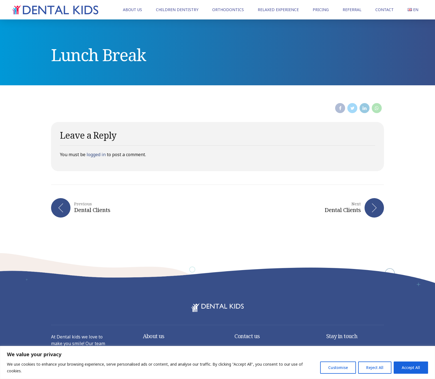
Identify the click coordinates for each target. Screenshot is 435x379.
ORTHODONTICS (228, 9)
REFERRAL (352, 9)
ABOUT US (132, 9)
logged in (96, 154)
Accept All (411, 367)
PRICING (321, 9)
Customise (338, 367)
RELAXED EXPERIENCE (278, 9)
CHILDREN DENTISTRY (177, 9)
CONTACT (384, 9)
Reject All (374, 367)
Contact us (247, 336)
